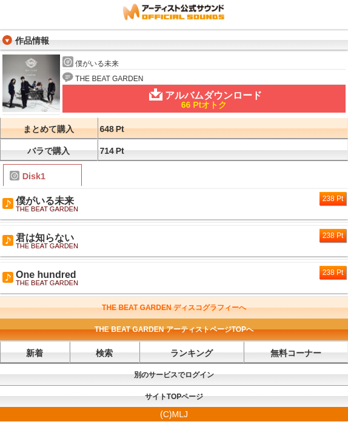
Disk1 (27, 176)
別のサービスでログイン (174, 375)
